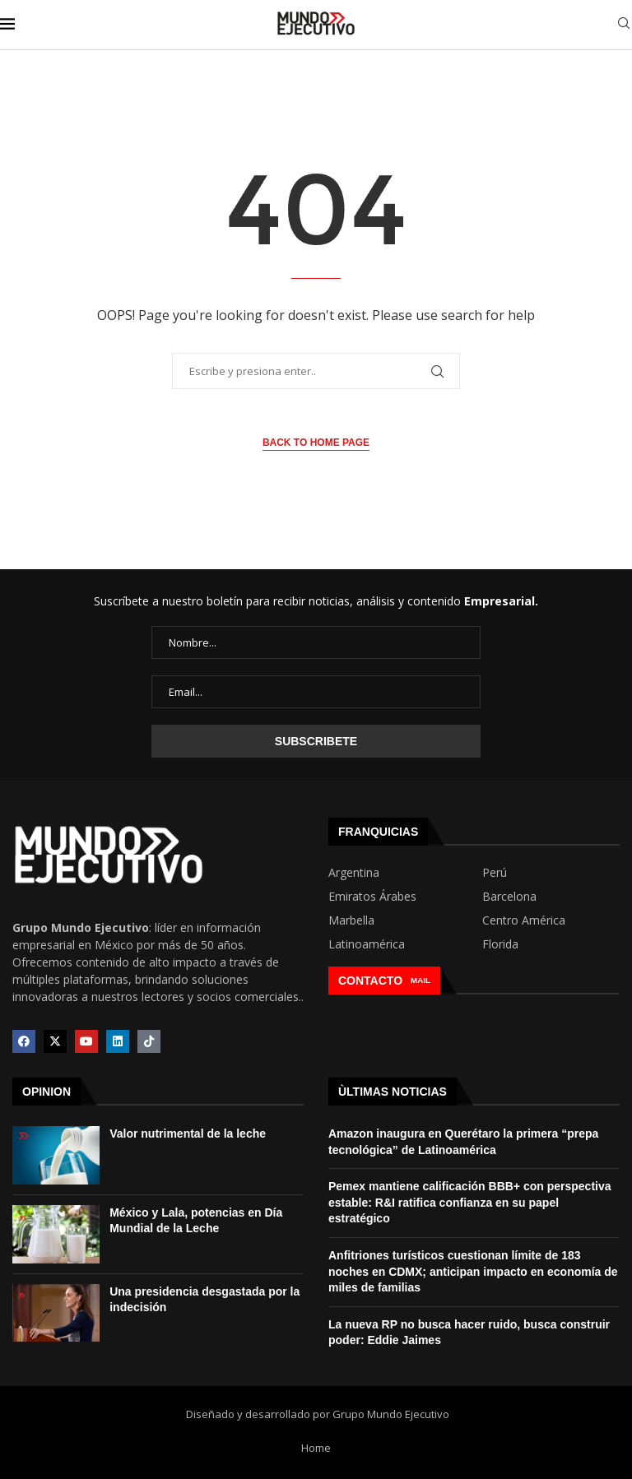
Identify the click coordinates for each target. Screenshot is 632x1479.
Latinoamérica (366, 944)
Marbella (351, 920)
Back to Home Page (316, 442)
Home (316, 1447)
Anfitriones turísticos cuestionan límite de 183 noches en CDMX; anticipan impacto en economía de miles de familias (473, 1271)
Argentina (353, 873)
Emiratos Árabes (372, 896)
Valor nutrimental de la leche (187, 1133)
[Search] (624, 25)
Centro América (523, 920)
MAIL (420, 980)
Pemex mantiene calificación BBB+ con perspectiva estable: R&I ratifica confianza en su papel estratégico (469, 1202)
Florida (500, 944)
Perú (494, 873)
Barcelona (509, 896)
